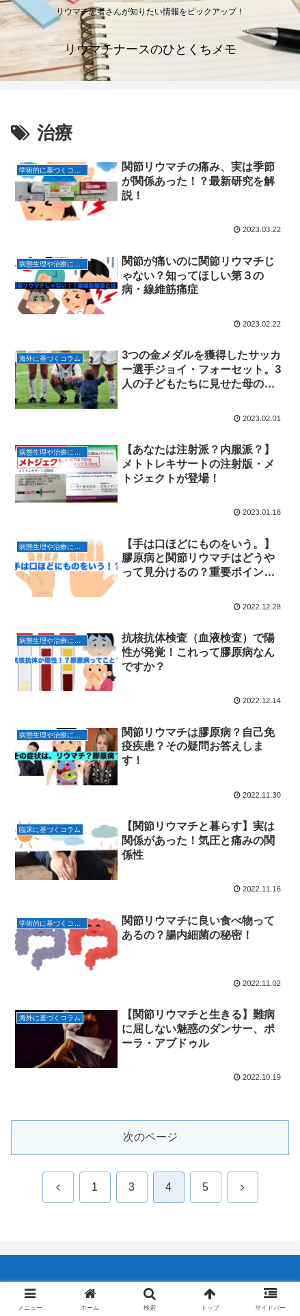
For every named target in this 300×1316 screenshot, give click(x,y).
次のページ (150, 1137)
